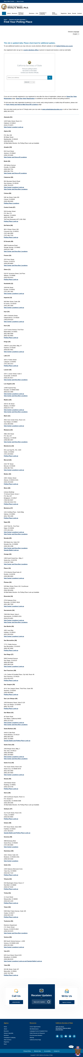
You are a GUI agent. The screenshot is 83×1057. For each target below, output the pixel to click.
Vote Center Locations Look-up (14, 187)
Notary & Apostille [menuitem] (20, 13)
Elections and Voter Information (17, 19)
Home (5, 19)
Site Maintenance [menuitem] (34, 1028)
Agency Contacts (66, 1002)
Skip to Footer (20, 1)
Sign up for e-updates (39, 1002)
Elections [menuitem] (31, 13)
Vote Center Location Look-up (13, 127)
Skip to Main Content (9, 1)
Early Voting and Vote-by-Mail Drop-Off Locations (22, 104)
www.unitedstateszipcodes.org (52, 109)
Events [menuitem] (74, 13)
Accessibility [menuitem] (47, 1051)
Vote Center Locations (11, 847)
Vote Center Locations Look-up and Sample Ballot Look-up (23, 961)
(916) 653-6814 (16, 1002)
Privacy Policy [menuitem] (27, 1051)
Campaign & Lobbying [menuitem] (42, 13)
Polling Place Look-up (11, 221)
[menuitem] (5, 1026)
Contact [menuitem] (79, 13)
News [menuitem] (69, 13)
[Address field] (27, 78)
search (50, 78)
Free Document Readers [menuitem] (36, 1035)
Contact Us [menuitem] (56, 1051)
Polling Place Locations (11, 203)
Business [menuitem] (14, 13)
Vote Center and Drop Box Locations (16, 189)
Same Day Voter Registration (25, 98)
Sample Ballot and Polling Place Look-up (17, 740)
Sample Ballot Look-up (11, 550)
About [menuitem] (9, 13)
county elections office (31, 50)
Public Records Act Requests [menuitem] (37, 1033)
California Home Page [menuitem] (35, 1039)
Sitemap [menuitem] (32, 1037)
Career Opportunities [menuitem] (35, 1026)
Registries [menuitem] (64, 13)
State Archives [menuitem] (54, 13)
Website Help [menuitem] (37, 1051)
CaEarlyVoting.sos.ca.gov (64, 46)
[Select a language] (29, 82)
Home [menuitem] (4, 13)
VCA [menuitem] (37, 13)
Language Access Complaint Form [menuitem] (39, 1031)
